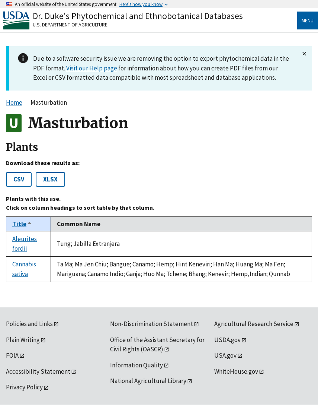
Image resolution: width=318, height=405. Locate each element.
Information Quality (136, 365)
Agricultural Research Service (253, 324)
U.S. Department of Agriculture (70, 24)
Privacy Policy (24, 387)
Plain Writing (23, 340)
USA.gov (225, 355)
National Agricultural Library (148, 381)
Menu (308, 20)
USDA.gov (227, 340)
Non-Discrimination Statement (151, 324)
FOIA (12, 355)
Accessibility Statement (38, 371)
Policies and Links (29, 324)
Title (22, 224)
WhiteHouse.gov (236, 371)
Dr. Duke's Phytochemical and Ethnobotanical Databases (138, 15)
